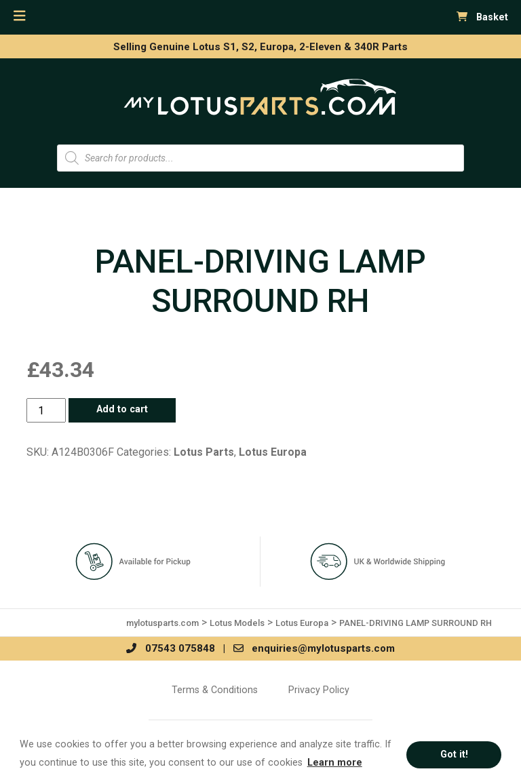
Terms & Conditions (215, 689)
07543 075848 (170, 648)
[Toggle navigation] (19, 15)
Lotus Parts (204, 452)
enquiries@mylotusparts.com (314, 648)
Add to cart (122, 409)
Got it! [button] (454, 754)
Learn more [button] (334, 762)
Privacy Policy (318, 689)
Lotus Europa (273, 452)
